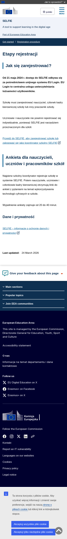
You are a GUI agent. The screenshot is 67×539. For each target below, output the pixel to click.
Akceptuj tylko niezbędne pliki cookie (33, 532)
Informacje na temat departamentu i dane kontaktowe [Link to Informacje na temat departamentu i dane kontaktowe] (28, 363)
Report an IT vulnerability (17, 449)
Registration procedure (28, 41)
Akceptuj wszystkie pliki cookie (30, 524)
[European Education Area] (10, 10)
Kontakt (7, 442)
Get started (8, 41)
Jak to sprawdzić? (54, 2)
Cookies (7, 461)
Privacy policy (10, 468)
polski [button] (47, 12)
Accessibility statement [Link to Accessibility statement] (17, 345)
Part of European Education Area (19, 34)
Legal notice (9, 474)
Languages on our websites (18, 455)
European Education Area (18, 322)
